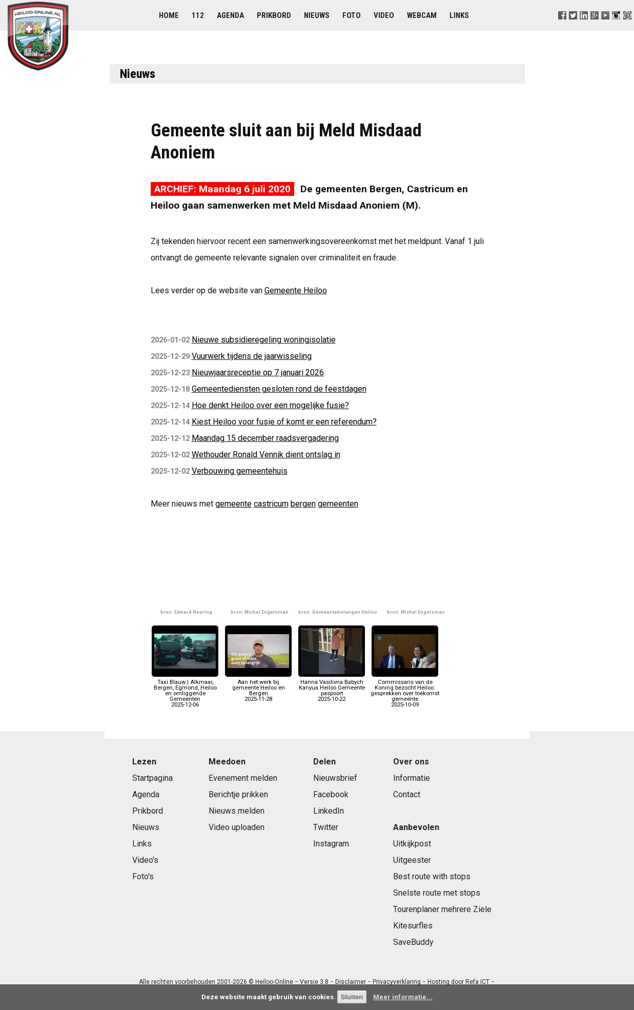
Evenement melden (243, 778)
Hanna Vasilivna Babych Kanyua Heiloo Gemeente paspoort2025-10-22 (331, 687)
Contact (406, 794)
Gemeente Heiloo (295, 290)
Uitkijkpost (412, 844)
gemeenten (338, 504)
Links (459, 15)
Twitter (325, 827)
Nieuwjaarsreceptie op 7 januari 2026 (258, 372)
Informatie (411, 778)
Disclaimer (350, 981)
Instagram (331, 844)
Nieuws (317, 15)
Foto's (143, 876)
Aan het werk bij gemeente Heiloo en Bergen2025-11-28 (258, 687)
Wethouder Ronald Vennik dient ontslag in (266, 454)
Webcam (422, 15)
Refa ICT (477, 981)
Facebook (331, 794)
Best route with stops (432, 876)
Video (384, 15)
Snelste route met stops (436, 893)
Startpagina (152, 778)
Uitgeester (412, 860)
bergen (303, 504)
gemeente (233, 504)
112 (198, 15)
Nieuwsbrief (335, 778)
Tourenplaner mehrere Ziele (442, 909)
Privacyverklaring (397, 981)
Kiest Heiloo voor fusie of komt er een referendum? (284, 422)
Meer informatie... (403, 997)
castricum (271, 504)
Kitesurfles (413, 926)
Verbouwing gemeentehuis (240, 471)
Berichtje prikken (238, 794)
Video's (145, 860)
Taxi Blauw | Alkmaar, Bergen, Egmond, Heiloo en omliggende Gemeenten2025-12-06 (185, 690)
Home (169, 15)
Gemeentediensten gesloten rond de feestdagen (279, 389)
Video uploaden (236, 827)
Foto (351, 15)
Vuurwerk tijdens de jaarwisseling (252, 356)
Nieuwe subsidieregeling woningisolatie (264, 340)
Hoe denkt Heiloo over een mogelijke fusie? (270, 405)
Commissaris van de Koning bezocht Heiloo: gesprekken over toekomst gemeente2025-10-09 (405, 690)
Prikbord (274, 15)
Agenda (230, 15)
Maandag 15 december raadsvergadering (265, 438)
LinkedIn (328, 811)
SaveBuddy (413, 942)
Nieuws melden (236, 811)
